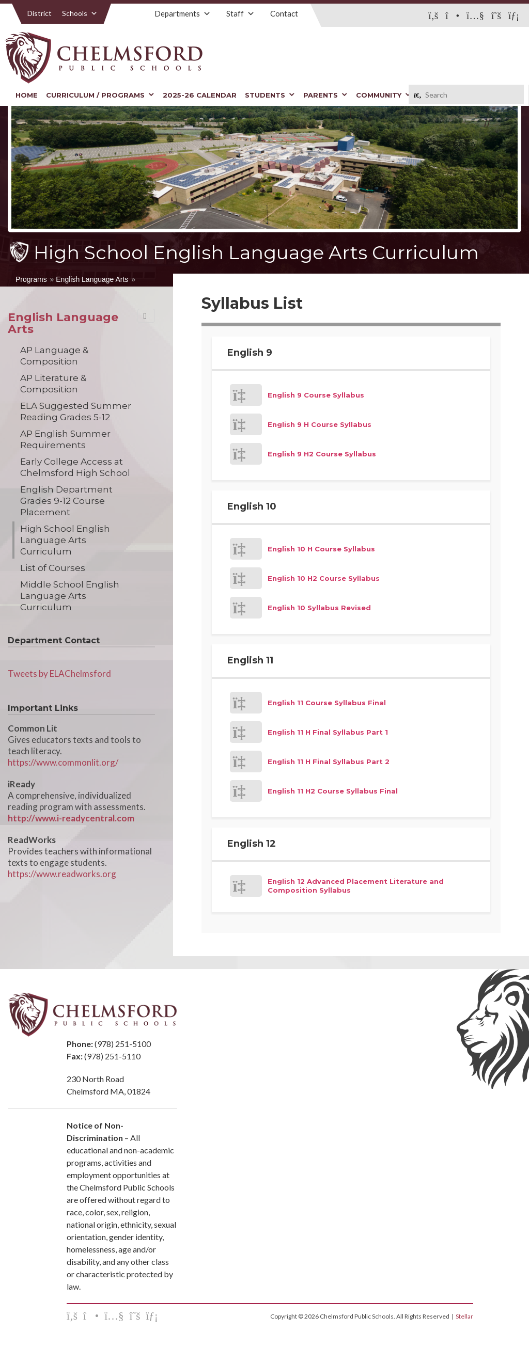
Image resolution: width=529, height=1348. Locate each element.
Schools (80, 13)
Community (383, 95)
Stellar (464, 1316)
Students (270, 95)
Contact (284, 13)
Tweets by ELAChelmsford (59, 673)
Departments (182, 13)
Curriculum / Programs (100, 95)
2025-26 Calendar (200, 95)
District (39, 13)
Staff (240, 13)
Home (26, 95)
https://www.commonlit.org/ (63, 762)
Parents (325, 95)
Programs (31, 279)
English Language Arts (92, 279)
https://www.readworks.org (62, 873)
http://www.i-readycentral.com (71, 818)
